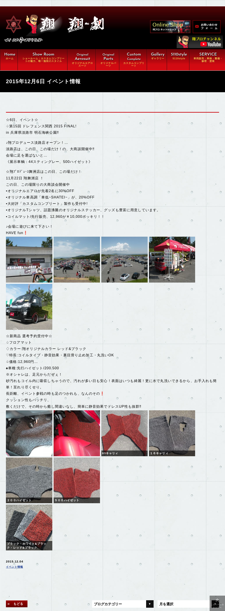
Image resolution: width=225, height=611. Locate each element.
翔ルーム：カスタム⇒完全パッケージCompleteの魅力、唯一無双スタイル (59, 519)
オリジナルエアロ (44, 530)
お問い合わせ (41, 587)
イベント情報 (16, 438)
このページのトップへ (217, 606)
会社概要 (38, 579)
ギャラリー (39, 563)
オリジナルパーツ (44, 538)
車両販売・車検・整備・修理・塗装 (59, 554)
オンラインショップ (46, 571)
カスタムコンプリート (48, 546)
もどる (19, 475)
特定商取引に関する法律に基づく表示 (59, 596)
